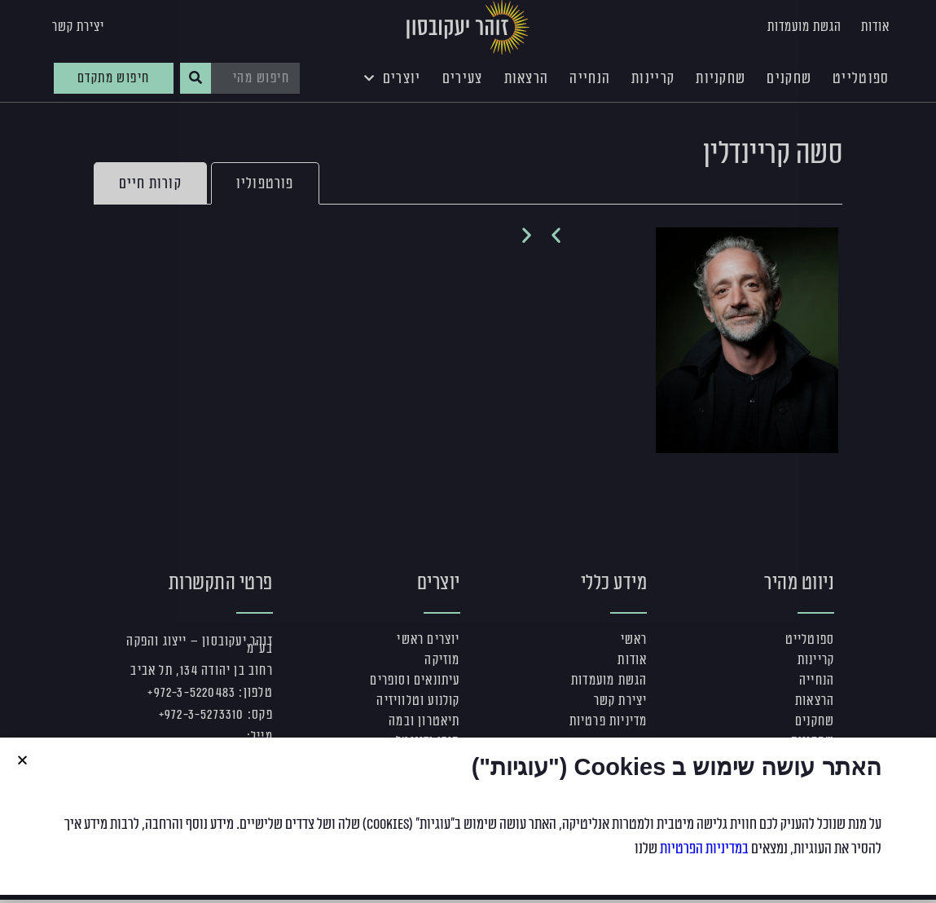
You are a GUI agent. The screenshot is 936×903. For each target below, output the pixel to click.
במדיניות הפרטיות (704, 848)
